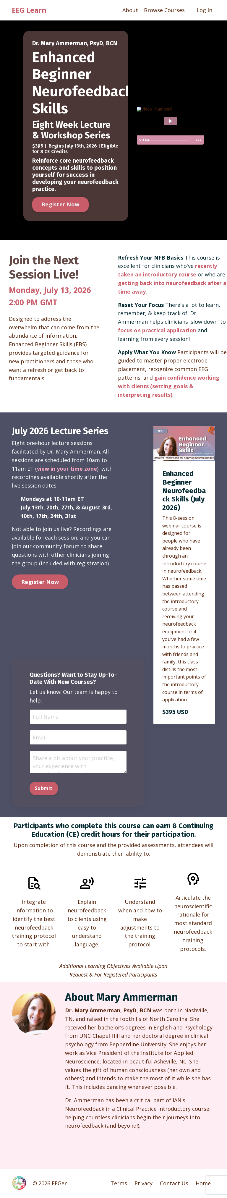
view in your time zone (67, 468)
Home (203, 1183)
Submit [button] (44, 788)
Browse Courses (164, 10)
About (130, 10)
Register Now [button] (60, 204)
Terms (119, 1183)
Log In (204, 10)
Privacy (143, 1183)
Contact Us (174, 1183)
